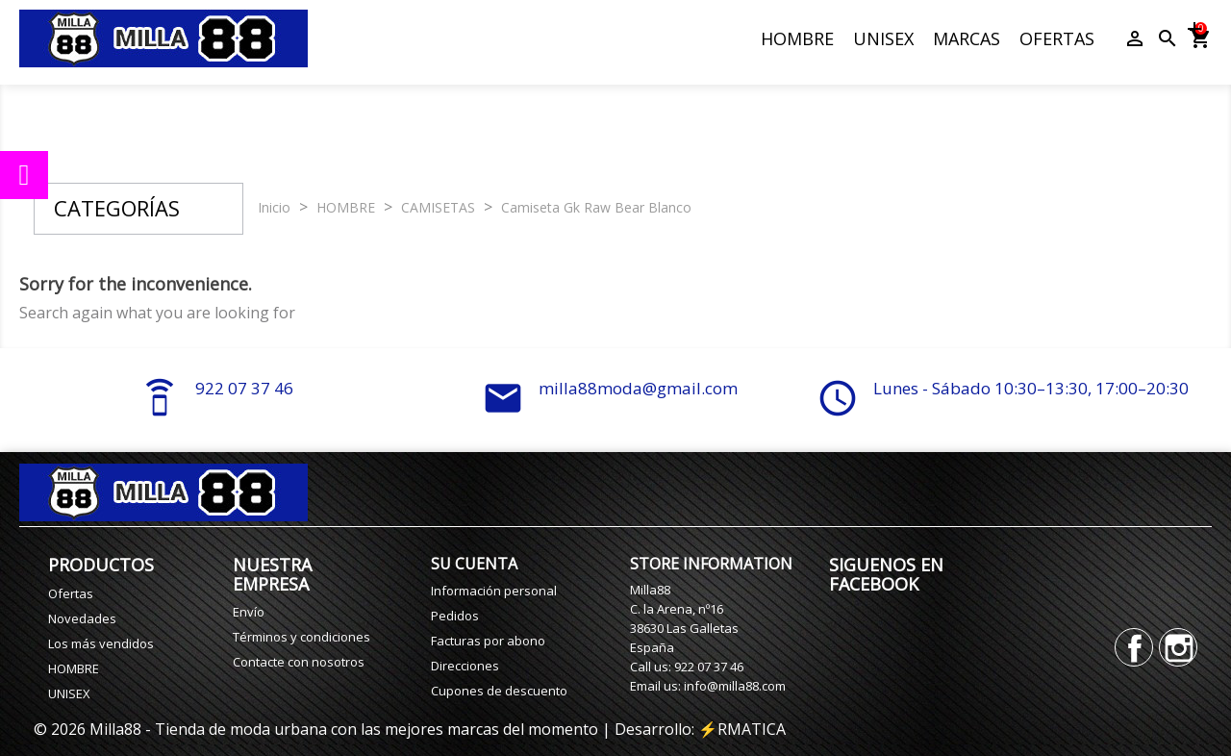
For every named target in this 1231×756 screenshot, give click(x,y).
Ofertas (70, 593)
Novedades (82, 618)
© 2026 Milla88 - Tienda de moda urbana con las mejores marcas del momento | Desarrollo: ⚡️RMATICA (410, 729)
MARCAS (966, 38)
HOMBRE (797, 38)
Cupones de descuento (499, 690)
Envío (248, 611)
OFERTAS (1056, 38)
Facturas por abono (488, 640)
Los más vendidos (101, 643)
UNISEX (883, 38)
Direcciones (465, 665)
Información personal (494, 590)
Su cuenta (474, 563)
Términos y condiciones (301, 636)
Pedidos (455, 615)
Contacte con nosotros (298, 661)
